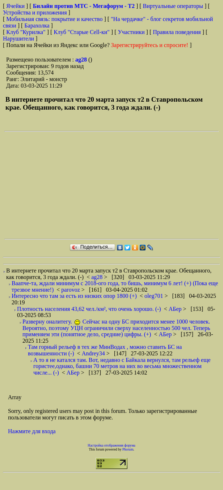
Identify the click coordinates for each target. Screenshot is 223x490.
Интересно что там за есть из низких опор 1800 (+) (74, 296)
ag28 (81, 59)
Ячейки (16, 6)
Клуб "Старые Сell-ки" (82, 32)
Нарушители (18, 38)
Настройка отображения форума (111, 445)
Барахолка (36, 25)
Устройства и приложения (35, 12)
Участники (131, 32)
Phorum (127, 449)
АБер (176, 309)
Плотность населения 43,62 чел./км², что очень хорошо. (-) (89, 309)
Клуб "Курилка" (25, 32)
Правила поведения (177, 32)
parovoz (71, 290)
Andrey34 (94, 353)
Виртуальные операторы (173, 6)
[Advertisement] (103, 185)
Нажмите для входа (32, 431)
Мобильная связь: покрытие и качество (54, 19)
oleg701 (154, 296)
